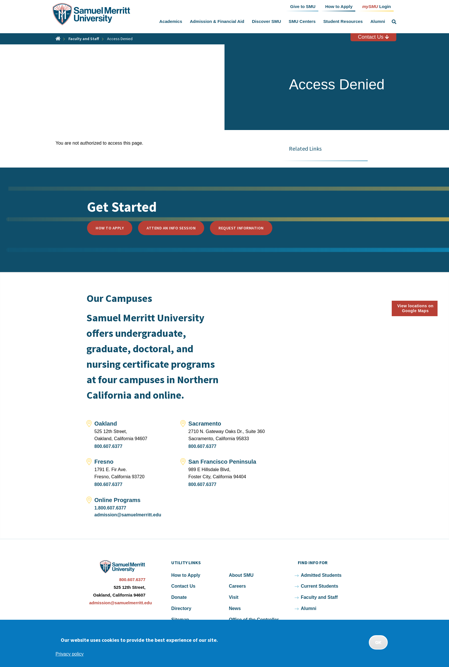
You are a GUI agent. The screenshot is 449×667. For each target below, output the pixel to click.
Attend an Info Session (171, 228)
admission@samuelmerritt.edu (127, 514)
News (235, 608)
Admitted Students (321, 575)
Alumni (377, 21)
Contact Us (373, 37)
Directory (181, 608)
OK (378, 642)
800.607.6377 (108, 446)
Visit (234, 597)
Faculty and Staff (83, 38)
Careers (237, 586)
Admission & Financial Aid (217, 21)
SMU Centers (302, 21)
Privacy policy (70, 654)
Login (376, 6)
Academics (170, 21)
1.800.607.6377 (110, 507)
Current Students (319, 586)
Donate (179, 597)
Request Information (241, 228)
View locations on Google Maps (415, 308)
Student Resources (343, 21)
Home (58, 38)
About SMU (241, 575)
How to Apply (110, 228)
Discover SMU (266, 21)
